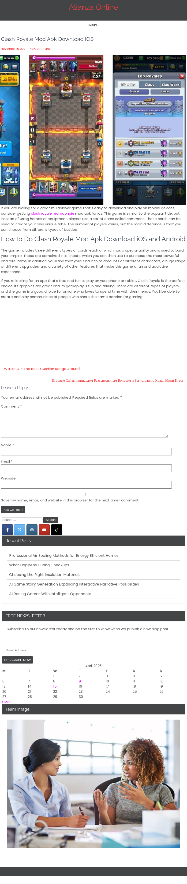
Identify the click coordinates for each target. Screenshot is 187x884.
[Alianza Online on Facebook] (7, 535)
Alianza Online (93, 7)
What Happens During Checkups (39, 570)
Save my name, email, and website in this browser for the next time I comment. (70, 505)
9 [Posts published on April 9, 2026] (80, 686)
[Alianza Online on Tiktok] (56, 535)
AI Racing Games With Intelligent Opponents (50, 599)
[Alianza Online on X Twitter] (19, 535)
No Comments (40, 49)
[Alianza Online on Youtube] (44, 535)
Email (6, 467)
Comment (11, 406)
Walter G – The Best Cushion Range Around (42, 368)
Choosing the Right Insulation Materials (44, 580)
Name (7, 450)
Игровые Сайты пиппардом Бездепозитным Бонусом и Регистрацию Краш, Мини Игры (117, 380)
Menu (93, 25)
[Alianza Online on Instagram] (31, 535)
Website (8, 483)
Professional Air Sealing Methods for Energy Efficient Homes (64, 561)
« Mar (6, 707)
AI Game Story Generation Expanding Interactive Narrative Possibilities (74, 590)
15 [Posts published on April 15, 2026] (55, 691)
